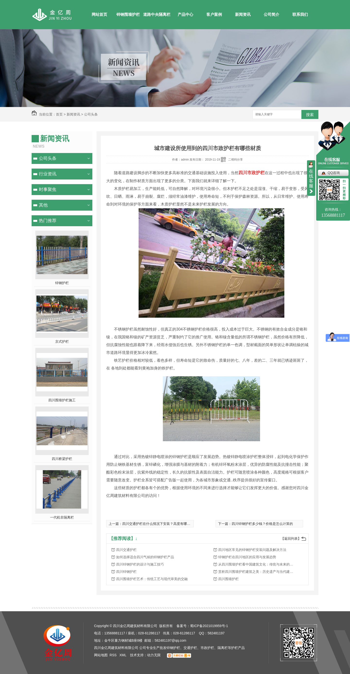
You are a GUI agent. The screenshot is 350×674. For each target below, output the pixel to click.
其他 (43, 205)
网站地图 (101, 655)
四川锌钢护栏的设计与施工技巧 (140, 564)
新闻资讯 (243, 14)
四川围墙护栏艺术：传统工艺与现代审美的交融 (152, 579)
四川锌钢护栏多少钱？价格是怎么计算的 (262, 524)
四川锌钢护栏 (126, 572)
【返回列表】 (291, 538)
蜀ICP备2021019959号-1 (209, 626)
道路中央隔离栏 (156, 14)
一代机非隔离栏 (62, 517)
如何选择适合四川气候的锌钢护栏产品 (145, 557)
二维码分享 (235, 159)
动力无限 (154, 655)
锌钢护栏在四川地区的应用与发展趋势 (247, 557)
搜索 (310, 115)
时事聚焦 (47, 189)
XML (123, 655)
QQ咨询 (334, 173)
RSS (114, 655)
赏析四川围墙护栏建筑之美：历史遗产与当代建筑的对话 (257, 572)
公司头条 (91, 114)
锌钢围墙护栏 (128, 14)
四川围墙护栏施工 (62, 400)
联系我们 (300, 14)
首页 (59, 114)
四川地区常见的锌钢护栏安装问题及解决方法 (252, 550)
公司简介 (271, 14)
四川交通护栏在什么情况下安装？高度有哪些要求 (159, 524)
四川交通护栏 (126, 550)
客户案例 (214, 14)
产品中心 (185, 14)
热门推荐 (47, 220)
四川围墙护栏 (228, 579)
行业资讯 (47, 173)
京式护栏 (62, 341)
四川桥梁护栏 (62, 459)
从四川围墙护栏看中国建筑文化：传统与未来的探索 (257, 564)
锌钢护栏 (62, 283)
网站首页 (99, 14)
